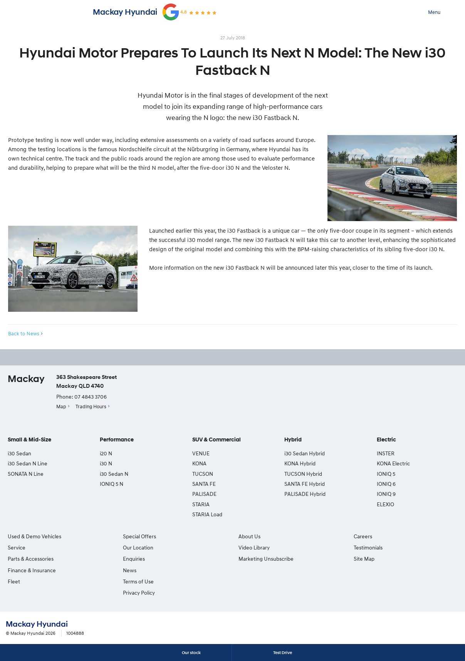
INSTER (385, 453)
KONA (199, 463)
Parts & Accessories (31, 558)
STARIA (201, 504)
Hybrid (293, 439)
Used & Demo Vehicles (34, 536)
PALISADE (204, 493)
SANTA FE (204, 483)
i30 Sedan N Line (27, 463)
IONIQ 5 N (111, 483)
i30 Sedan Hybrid (304, 453)
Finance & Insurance (32, 570)
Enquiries (134, 558)
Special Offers (139, 536)
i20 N (106, 453)
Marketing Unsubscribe (266, 558)
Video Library (254, 547)
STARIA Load (207, 514)
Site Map (364, 558)
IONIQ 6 (386, 483)
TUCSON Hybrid (303, 473)
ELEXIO (385, 504)
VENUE (201, 453)
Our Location (138, 547)
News (129, 570)
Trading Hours (91, 406)
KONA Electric (393, 463)
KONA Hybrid (300, 463)
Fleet (14, 581)
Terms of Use (138, 581)
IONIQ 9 (386, 493)
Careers (363, 536)
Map (61, 406)
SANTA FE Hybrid (304, 483)
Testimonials (368, 547)
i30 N (106, 463)
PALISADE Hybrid (305, 493)
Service (16, 547)
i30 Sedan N (114, 473)
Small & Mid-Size (29, 439)
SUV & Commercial (216, 439)
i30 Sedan (19, 453)
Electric (386, 439)
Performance (117, 439)
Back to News (23, 333)
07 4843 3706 (90, 396)
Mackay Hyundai (125, 12)
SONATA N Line (26, 473)
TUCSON (202, 473)
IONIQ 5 (386, 473)
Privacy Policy (139, 592)
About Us (249, 536)
